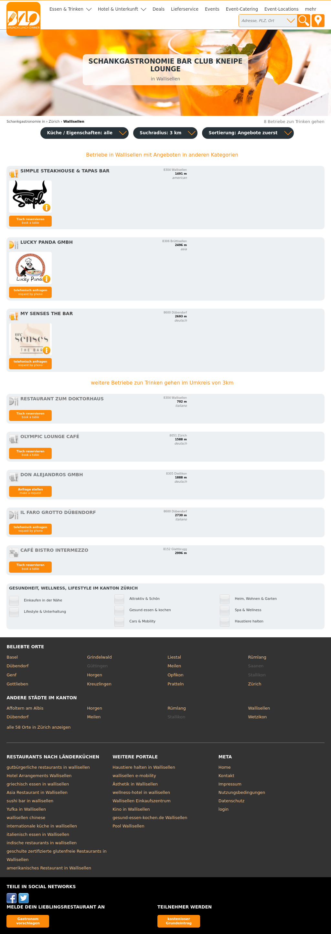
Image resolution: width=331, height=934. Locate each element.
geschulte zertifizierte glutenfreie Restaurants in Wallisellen (56, 855)
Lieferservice (184, 9)
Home (225, 767)
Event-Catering (242, 9)
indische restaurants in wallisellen (41, 842)
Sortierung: (242, 132)
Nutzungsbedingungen (242, 792)
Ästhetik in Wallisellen (135, 784)
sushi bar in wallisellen (29, 800)
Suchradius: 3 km (160, 132)
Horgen (94, 674)
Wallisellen (259, 708)
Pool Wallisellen (128, 826)
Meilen (174, 665)
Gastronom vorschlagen (28, 921)
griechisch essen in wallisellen (37, 784)
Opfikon (176, 674)
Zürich (255, 684)
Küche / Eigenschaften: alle (79, 132)
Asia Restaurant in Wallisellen (37, 792)
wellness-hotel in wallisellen (141, 792)
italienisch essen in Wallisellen (37, 834)
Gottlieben (17, 684)
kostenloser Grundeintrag (179, 921)
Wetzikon (257, 716)
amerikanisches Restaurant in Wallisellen (48, 868)
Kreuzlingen (99, 684)
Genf (11, 674)
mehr (310, 9)
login (224, 809)
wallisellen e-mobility (134, 775)
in (25, 121)
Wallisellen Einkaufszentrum (141, 800)
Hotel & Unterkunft (118, 9)
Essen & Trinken (66, 9)
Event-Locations (281, 9)
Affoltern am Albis (24, 708)
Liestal (174, 657)
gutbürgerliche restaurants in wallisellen (48, 767)
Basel (12, 657)
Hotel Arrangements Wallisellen (38, 775)
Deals (159, 9)
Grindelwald (99, 657)
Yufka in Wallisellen (26, 809)
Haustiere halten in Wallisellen (143, 767)
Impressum (230, 784)
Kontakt (226, 775)
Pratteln (176, 684)
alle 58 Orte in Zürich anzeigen (38, 727)
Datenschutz (231, 800)
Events (212, 9)
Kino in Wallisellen (131, 809)
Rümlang (257, 657)
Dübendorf (17, 665)
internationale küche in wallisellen (41, 826)
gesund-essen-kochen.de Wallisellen (149, 817)
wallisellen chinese (25, 817)
